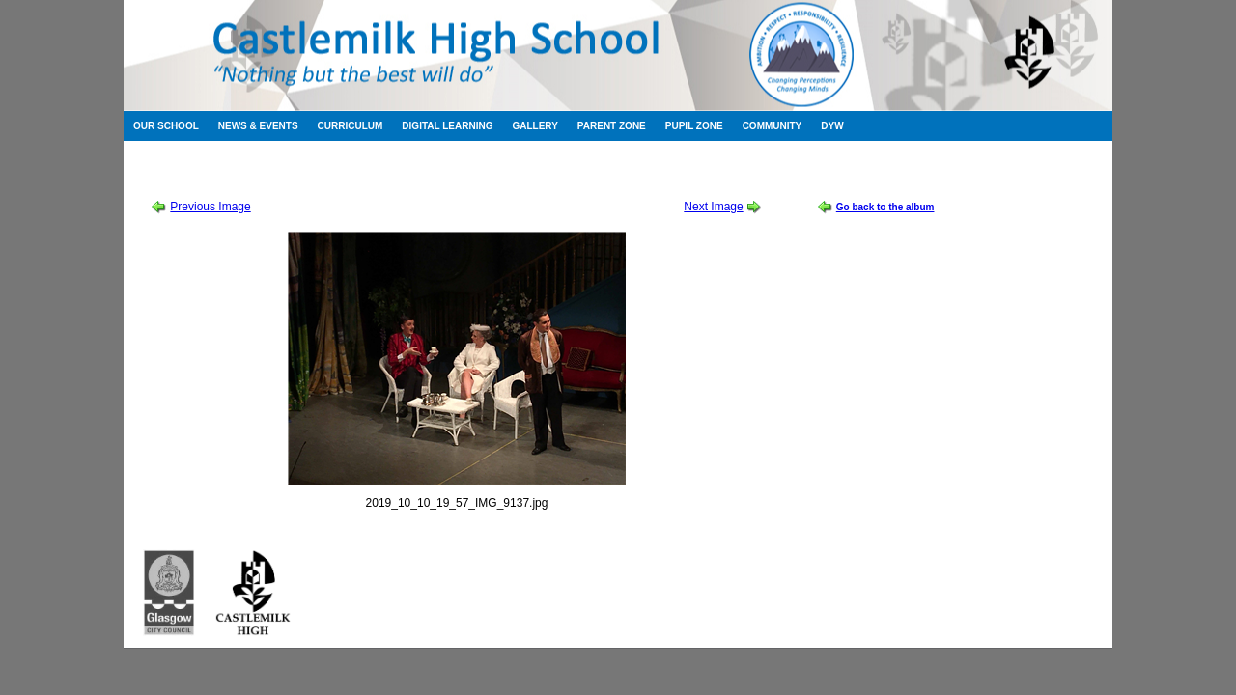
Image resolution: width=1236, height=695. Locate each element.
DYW (832, 126)
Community (772, 126)
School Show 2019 (263, 173)
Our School (166, 126)
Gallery (534, 126)
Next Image (713, 206)
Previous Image (210, 206)
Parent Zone (611, 126)
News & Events (258, 126)
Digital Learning (447, 126)
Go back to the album (885, 207)
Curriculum (350, 126)
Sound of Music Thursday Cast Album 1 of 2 (440, 173)
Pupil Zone (694, 126)
